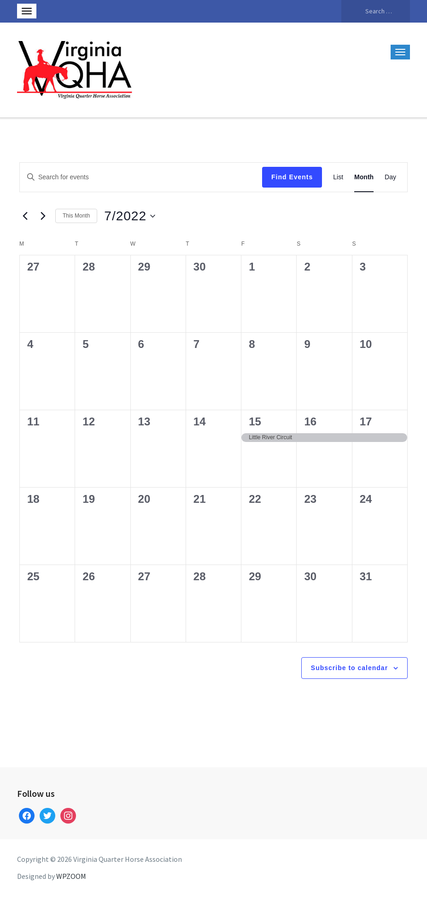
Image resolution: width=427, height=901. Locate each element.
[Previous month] (24, 216)
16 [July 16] (310, 421)
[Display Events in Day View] (390, 177)
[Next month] (42, 216)
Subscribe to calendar (349, 667)
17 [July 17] (366, 421)
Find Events (292, 177)
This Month (76, 215)
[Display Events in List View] (338, 177)
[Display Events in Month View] (364, 177)
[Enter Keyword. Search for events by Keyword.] (141, 177)
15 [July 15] (255, 421)
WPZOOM (71, 876)
